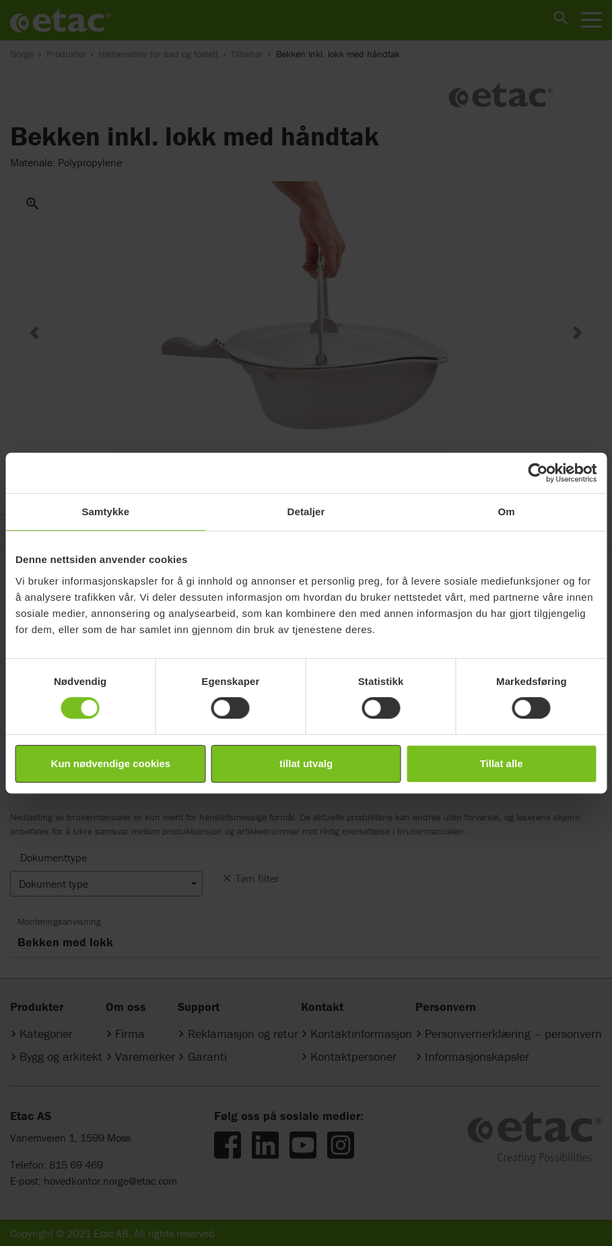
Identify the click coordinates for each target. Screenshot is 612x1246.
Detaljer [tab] (306, 511)
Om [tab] (506, 511)
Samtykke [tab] (105, 511)
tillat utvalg (306, 763)
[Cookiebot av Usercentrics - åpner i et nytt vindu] (538, 473)
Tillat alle (501, 763)
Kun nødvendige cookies (111, 763)
